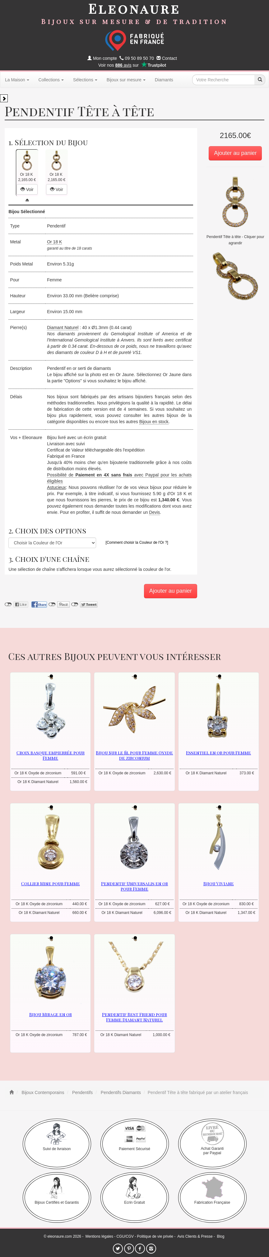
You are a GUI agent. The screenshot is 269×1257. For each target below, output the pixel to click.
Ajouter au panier (235, 153)
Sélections (85, 79)
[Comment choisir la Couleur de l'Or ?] (136, 542)
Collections (51, 79)
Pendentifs (82, 1092)
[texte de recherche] (223, 79)
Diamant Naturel (62, 327)
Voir (27, 189)
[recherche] (259, 79)
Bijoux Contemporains (42, 1092)
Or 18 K (54, 241)
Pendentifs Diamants (120, 1092)
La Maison (17, 79)
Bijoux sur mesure (126, 79)
